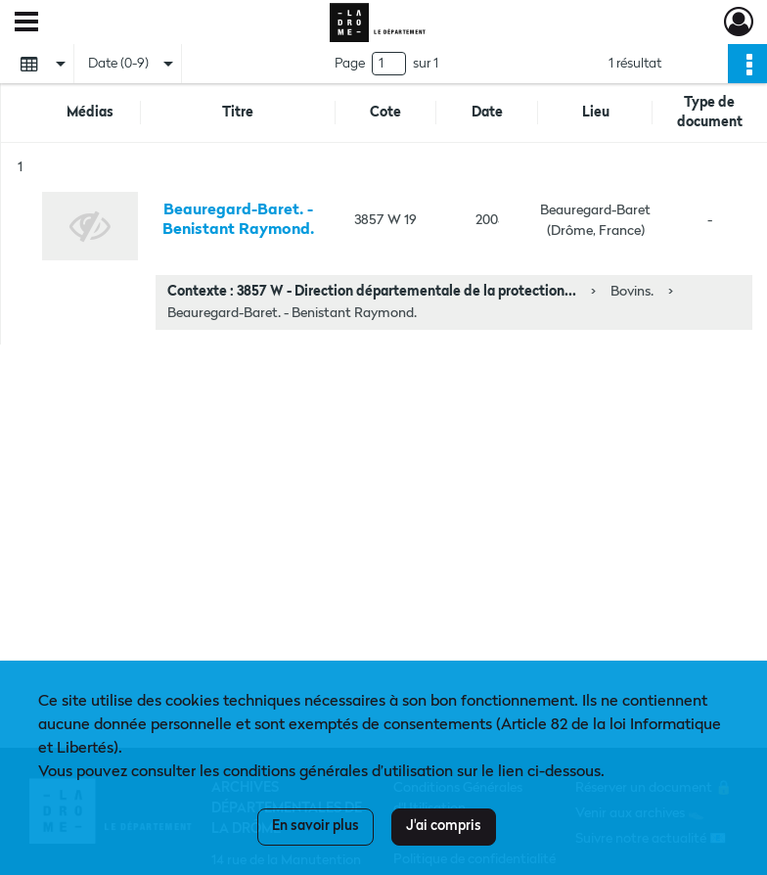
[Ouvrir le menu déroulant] (26, 23)
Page (350, 63)
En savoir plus (315, 826)
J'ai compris (443, 826)
